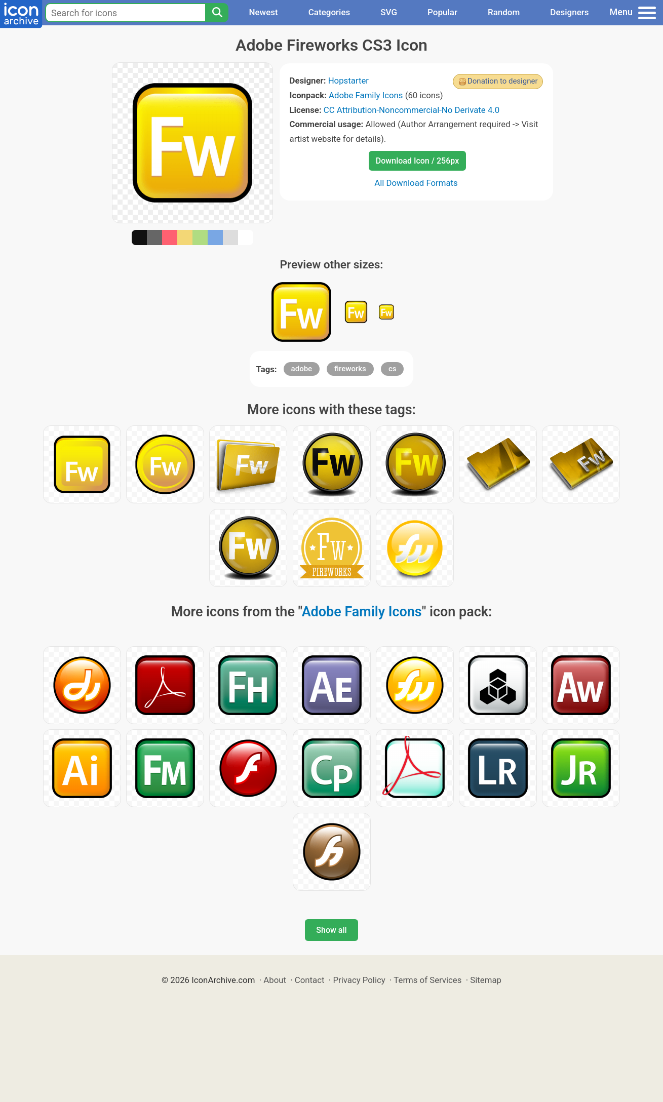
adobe (302, 368)
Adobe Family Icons (366, 95)
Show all (331, 930)
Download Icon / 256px (417, 161)
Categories (329, 12)
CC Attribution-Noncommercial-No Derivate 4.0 (411, 110)
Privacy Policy (359, 980)
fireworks (350, 368)
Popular (442, 12)
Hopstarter (348, 80)
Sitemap (485, 980)
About (274, 980)
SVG (388, 12)
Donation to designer (502, 81)
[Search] (216, 12)
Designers (569, 12)
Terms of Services (427, 980)
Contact (310, 980)
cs (392, 368)
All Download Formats (416, 183)
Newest (263, 12)
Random (504, 12)
